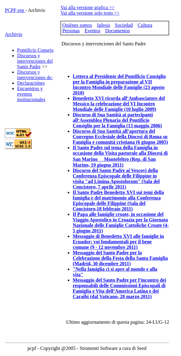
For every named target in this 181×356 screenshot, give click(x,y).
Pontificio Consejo (35, 50)
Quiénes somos (77, 25)
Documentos (117, 30)
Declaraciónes (31, 83)
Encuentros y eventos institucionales (31, 94)
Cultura (145, 25)
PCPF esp (15, 10)
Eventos (92, 30)
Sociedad (124, 25)
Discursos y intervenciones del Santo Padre (35, 61)
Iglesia (103, 25)
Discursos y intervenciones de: (35, 74)
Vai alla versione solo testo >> (90, 13)
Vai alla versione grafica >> (87, 7)
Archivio (13, 34)
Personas (71, 30)
